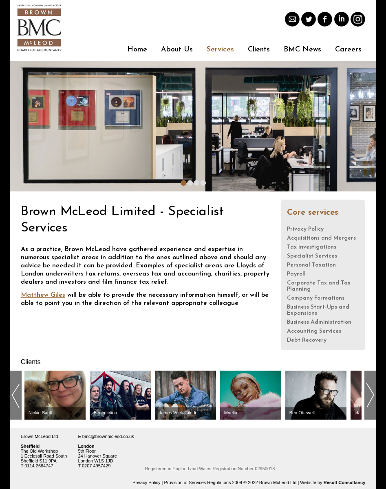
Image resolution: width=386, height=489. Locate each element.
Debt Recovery (306, 340)
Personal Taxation (311, 265)
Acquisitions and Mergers (321, 238)
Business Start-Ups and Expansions (318, 310)
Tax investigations (311, 247)
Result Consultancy (345, 482)
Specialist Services (312, 256)
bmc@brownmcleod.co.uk (108, 436)
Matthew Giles (43, 295)
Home (137, 49)
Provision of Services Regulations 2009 (203, 482)
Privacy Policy (305, 229)
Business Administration (319, 322)
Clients (259, 49)
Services (220, 49)
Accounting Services (314, 331)
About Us (177, 49)
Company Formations (315, 298)
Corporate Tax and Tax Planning (319, 286)
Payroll (296, 274)
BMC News (302, 49)
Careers (348, 49)
